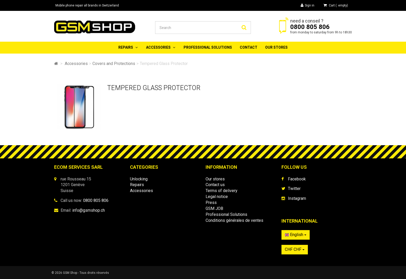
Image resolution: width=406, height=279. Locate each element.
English (295, 234)
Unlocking (139, 179)
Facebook (297, 179)
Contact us (215, 184)
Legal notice (217, 196)
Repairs (125, 47)
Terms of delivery (221, 190)
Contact (248, 47)
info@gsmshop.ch (88, 210)
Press (211, 202)
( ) (335, 5)
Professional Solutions (208, 47)
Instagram (297, 198)
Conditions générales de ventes (234, 220)
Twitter (294, 188)
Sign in (307, 5)
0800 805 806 (310, 27)
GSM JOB (214, 208)
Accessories (158, 47)
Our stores (276, 47)
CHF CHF (294, 249)
